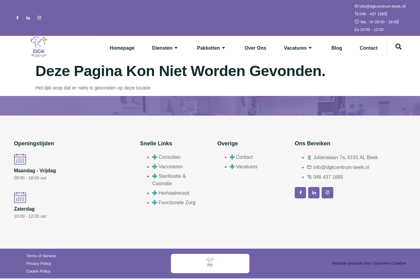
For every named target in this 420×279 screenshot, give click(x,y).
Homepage (115, 48)
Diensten (159, 48)
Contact (368, 48)
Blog (335, 48)
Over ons (252, 48)
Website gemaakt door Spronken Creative (369, 264)
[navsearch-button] (398, 48)
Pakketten (206, 48)
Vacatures (295, 48)
